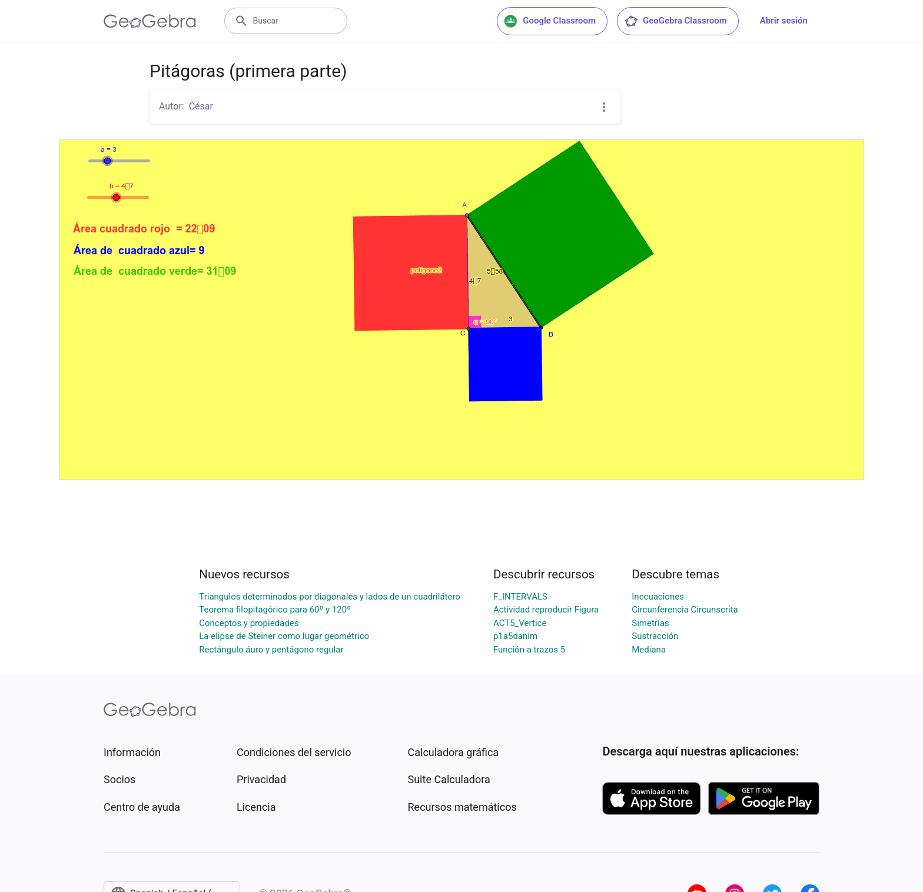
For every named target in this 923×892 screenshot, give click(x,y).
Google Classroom (550, 21)
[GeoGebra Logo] (150, 21)
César (201, 106)
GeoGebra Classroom (675, 21)
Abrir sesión (784, 20)
